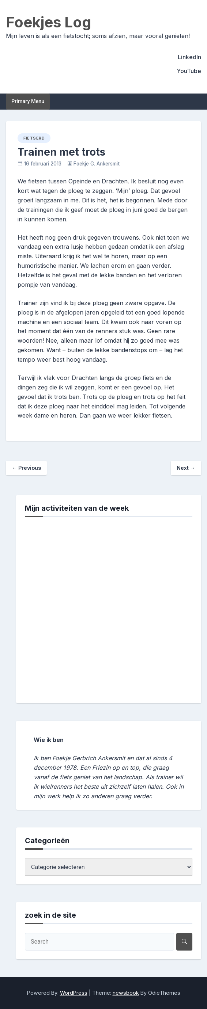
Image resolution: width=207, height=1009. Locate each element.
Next (186, 468)
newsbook (126, 993)
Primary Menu (27, 101)
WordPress (73, 993)
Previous (26, 468)
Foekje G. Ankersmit (97, 164)
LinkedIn (189, 57)
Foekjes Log (48, 22)
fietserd (34, 138)
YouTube (189, 71)
